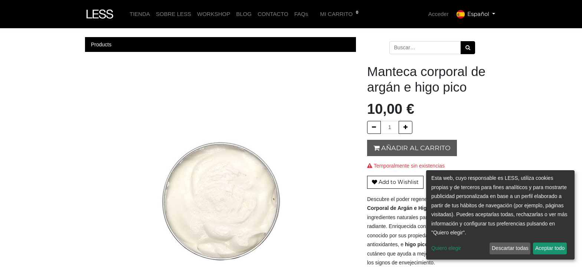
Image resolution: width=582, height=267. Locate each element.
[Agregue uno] (405, 127)
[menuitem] (140, 14)
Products (101, 44)
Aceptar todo (550, 248)
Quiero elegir (446, 248)
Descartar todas (510, 248)
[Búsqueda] (468, 47)
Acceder (438, 14)
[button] (395, 182)
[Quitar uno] (374, 127)
